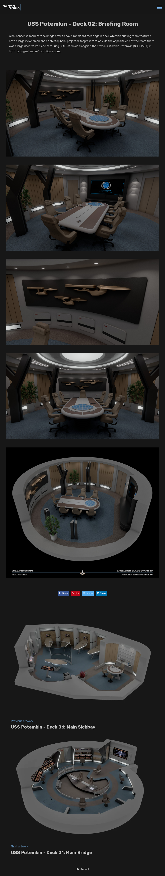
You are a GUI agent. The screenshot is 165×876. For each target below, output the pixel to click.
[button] (82, 869)
